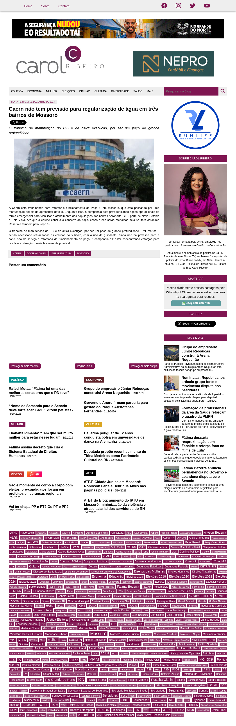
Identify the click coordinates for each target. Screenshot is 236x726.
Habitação (137, 601)
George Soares (122, 596)
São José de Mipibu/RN (124, 685)
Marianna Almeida (217, 624)
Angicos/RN (106, 537)
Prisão (104, 669)
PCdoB (105, 653)
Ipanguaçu (60, 610)
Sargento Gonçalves (195, 685)
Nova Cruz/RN (182, 640)
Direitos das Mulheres (149, 571)
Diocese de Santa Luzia (47, 571)
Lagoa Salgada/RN (153, 620)
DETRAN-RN (208, 566)
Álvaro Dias (52, 537)
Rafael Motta (51, 673)
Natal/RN (75, 639)
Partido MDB (96, 648)
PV (25, 674)
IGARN (133, 605)
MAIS (150, 91)
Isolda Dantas (121, 610)
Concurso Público (70, 561)
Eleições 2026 (27, 581)
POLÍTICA (17, 91)
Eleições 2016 (134, 576)
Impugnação (178, 605)
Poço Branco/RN (111, 660)
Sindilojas (221, 695)
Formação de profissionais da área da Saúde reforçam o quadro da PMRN (204, 412)
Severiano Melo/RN (182, 696)
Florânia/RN (94, 591)
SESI (133, 696)
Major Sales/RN (177, 624)
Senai (213, 691)
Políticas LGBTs (72, 665)
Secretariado (157, 690)
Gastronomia (48, 596)
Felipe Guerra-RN (180, 587)
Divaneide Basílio (25, 577)
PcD (95, 653)
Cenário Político (189, 551)
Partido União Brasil (188, 648)
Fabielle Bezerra (18, 587)
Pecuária (124, 653)
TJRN (13, 710)
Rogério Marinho (138, 679)
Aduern (66, 532)
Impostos (163, 605)
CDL (145, 551)
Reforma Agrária (170, 674)
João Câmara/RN (66, 615)
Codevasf (150, 556)
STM (187, 700)
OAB (212, 639)
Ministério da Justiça (167, 628)
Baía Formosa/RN (101, 542)
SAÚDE (137, 91)
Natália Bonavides (95, 639)
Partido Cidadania (207, 644)
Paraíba (119, 644)
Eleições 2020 (179, 576)
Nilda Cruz (155, 640)
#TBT (89, 473)
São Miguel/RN (146, 685)
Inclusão (192, 605)
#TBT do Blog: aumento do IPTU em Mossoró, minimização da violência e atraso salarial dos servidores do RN (115, 504)
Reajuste (92, 674)
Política (206, 659)
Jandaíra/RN (25, 615)
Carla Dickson (47, 551)
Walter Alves (144, 715)
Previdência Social (86, 669)
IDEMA (92, 605)
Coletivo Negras (165, 556)
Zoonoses (177, 715)
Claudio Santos (71, 556)
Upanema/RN (17, 715)
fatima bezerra (106, 586)
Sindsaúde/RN (61, 700)
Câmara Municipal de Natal (185, 547)
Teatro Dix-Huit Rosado (80, 705)
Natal (63, 640)
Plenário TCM (31, 659)
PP (142, 665)
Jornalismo (157, 614)
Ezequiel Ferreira (216, 581)
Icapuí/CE (70, 606)
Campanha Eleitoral (214, 547)
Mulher (52, 639)
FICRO (60, 591)
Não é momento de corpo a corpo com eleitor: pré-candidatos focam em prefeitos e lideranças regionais (41, 489)
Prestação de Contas (36, 669)
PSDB (175, 669)
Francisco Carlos (136, 591)
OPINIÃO (84, 91)
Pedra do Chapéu (139, 653)
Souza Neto (158, 700)
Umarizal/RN (203, 710)
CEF (174, 551)
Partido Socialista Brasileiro (160, 648)
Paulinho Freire (82, 653)
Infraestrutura (62, 253)
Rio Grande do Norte (60, 679)
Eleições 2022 (202, 576)
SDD (223, 685)
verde (72, 715)
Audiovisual (71, 542)
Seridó (222, 690)
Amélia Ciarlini (69, 537)
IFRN (123, 605)
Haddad (150, 601)
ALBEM (154, 533)
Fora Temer (109, 591)
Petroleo (221, 653)
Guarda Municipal (78, 601)
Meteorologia (129, 628)
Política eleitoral (31, 665)
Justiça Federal (80, 619)
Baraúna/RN (150, 542)
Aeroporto (78, 532)
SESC (124, 695)
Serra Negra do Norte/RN (37, 696)
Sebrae (14, 690)
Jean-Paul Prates (44, 614)
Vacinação (61, 715)
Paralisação (133, 644)
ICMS (82, 605)
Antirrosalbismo (123, 538)
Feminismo (198, 586)
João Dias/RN (84, 615)
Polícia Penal (190, 660)
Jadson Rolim (211, 610)
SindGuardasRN (203, 695)
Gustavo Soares (100, 601)
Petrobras (208, 653)
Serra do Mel (16, 696)
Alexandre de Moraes (190, 533)
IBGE (60, 605)
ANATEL (93, 538)
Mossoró (83, 253)
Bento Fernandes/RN (171, 542)
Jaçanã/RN (195, 610)
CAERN (17, 253)
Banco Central (133, 542)
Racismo (35, 674)
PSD (166, 669)
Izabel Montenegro (176, 610)
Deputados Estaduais (148, 566)
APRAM (181, 537)
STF (171, 700)
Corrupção (191, 561)
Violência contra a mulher (119, 715)
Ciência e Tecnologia (29, 556)
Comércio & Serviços (203, 556)
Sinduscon (77, 700)
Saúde (213, 685)
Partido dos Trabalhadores (50, 648)
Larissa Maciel (191, 620)
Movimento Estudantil (165, 634)
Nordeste (168, 640)
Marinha (14, 628)
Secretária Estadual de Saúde (47, 690)
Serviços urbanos (90, 695)
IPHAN (72, 610)
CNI (133, 556)
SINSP (101, 700)
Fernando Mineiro (43, 591)
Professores (127, 669)
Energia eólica (97, 581)
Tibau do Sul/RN (176, 705)
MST (42, 640)
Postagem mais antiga (144, 366)
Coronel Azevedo (173, 561)
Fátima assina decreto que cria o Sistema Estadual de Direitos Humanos (36, 451)
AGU (129, 533)
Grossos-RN (58, 601)
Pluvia (45, 660)
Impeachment (147, 605)
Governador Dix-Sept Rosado (170, 596)
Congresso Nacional (95, 561)
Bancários (118, 542)
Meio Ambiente (87, 628)
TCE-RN (43, 704)
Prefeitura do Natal (164, 665)
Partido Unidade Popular (214, 648)
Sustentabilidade (217, 700)
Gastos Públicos (28, 596)
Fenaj (27, 591)
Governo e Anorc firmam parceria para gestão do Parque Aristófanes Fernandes (116, 407)
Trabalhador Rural (57, 710)
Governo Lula (31, 601)
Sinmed (91, 700)
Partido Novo (113, 648)
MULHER (51, 91)
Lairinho (168, 619)
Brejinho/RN (102, 547)
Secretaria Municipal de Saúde (129, 690)
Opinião (23, 644)
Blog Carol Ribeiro (215, 542)
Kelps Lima (98, 619)
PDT (114, 653)
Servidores (110, 695)
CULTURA (101, 91)
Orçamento (37, 644)
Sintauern (113, 700)
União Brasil (219, 710)
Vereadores (86, 715)
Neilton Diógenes (138, 640)
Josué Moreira (194, 615)
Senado (203, 690)
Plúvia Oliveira (58, 659)
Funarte (199, 591)
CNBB (126, 556)
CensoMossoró (219, 552)
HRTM (50, 605)
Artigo (20, 542)
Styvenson (199, 700)
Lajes (179, 619)
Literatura (93, 624)
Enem (84, 582)
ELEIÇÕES (68, 91)
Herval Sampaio (186, 601)
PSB (149, 669)
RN (81, 679)
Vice (99, 715)
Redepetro (133, 674)
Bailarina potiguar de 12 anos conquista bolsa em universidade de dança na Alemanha (114, 437)
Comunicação (40, 561)
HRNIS (39, 606)
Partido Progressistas (133, 648)
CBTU (137, 552)
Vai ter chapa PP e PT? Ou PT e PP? (39, 507)
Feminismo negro (216, 586)
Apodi (157, 538)
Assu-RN (32, 542)
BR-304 (64, 547)
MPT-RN (33, 640)
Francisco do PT (156, 591)
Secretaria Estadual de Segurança (88, 690)
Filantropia (81, 591)
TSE (137, 710)
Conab (54, 561)
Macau (163, 624)
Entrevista (114, 581)
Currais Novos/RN (51, 566)
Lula (140, 624)
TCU (63, 705)
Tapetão (14, 704)
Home (28, 6)
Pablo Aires (73, 644)
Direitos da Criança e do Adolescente (111, 571)
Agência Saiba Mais (97, 532)
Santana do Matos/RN (42, 685)
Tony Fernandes (28, 710)
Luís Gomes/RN (127, 624)
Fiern (70, 591)
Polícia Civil (152, 659)
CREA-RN (21, 566)
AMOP (83, 538)
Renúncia (221, 674)
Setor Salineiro (162, 695)
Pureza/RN (15, 674)
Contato (63, 6)
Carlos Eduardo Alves (71, 551)
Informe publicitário (20, 610)
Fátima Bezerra (128, 586)
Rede (122, 674)
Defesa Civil (106, 566)
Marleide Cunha (30, 628)
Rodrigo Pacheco (117, 680)
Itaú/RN (136, 610)
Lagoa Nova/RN (133, 620)
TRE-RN (103, 710)
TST (146, 710)
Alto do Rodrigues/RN (31, 538)
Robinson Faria (97, 679)
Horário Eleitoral (217, 601)
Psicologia (188, 669)
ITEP (145, 610)
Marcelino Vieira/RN (196, 624)
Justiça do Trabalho (31, 619)
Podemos (127, 659)
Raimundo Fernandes (73, 674)
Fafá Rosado (72, 586)
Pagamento (89, 644)
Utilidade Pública (36, 715)
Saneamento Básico (19, 685)
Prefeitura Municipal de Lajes (193, 665)
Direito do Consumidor (76, 571)
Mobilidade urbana (56, 634)
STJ (179, 700)
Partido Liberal (77, 648)
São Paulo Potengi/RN (168, 685)
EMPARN (58, 581)
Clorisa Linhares (91, 556)
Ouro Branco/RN (56, 644)
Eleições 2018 (156, 576)
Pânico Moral (106, 644)
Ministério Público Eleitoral (26, 634)
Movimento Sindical (214, 634)
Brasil (76, 547)
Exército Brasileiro (177, 581)
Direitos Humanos (178, 571)
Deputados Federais (176, 566)
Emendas (44, 581)
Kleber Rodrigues (115, 620)
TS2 (130, 710)
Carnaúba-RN (94, 552)
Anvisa (136, 538)
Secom (23, 691)
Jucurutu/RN (211, 615)
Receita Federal (108, 674)
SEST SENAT (144, 696)
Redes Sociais (149, 674)
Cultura (34, 566)
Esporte (159, 581)
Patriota (30, 653)
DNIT (53, 576)
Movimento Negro (190, 634)
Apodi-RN (168, 537)
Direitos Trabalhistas (204, 571)
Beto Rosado (193, 542)
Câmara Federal (158, 547)
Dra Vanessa (83, 577)
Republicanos (17, 680)
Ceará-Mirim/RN (159, 551)
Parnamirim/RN (167, 644)
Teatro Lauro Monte (106, 705)
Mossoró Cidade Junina (124, 634)
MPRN (22, 639)
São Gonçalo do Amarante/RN (93, 685)
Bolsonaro (35, 547)
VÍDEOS (16, 474)
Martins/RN (49, 628)
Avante (84, 542)
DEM (118, 566)
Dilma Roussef (22, 571)
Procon (114, 669)
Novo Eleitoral (199, 640)
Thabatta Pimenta (140, 705)
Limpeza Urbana (76, 624)
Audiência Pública (51, 542)
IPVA (88, 610)
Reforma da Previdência (197, 673)
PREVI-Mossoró (62, 669)
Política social (52, 665)
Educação (116, 576)
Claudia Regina (52, 556)
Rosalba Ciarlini (162, 679)
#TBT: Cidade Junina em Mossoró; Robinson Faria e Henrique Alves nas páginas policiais (115, 486)
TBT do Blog (28, 705)
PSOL (207, 669)
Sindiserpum (31, 700)
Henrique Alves (166, 601)
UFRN (190, 710)
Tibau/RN (192, 704)
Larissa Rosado (210, 619)
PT (224, 669)
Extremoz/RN (196, 582)
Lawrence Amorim (27, 624)
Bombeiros (50, 547)
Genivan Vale (104, 596)
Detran (194, 566)
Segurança (176, 690)
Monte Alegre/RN (78, 634)
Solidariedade (141, 700)
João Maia (100, 614)
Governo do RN (36, 253)
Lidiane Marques (56, 624)
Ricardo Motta (34, 680)
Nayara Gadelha (118, 640)
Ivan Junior (156, 610)
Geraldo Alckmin (142, 596)
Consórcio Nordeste (121, 561)
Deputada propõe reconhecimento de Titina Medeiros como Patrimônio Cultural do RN (115, 456)
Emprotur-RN (72, 582)
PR (148, 665)
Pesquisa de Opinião (185, 653)
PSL (198, 669)
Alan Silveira (141, 532)
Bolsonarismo (18, 547)
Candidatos (16, 551)
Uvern (50, 715)
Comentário (183, 556)
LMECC (104, 624)
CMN (117, 556)
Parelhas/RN (150, 644)
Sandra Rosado (217, 679)
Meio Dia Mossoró (109, 628)
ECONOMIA (34, 91)
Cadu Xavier (117, 547)
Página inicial (85, 366)
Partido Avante (186, 644)
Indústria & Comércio (213, 605)
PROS (140, 669)
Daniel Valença (79, 566)
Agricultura (117, 532)
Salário (181, 679)
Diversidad (42, 576)
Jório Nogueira (140, 615)
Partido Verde (17, 653)
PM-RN (74, 659)
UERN (166, 710)
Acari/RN (42, 533)
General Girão (66, 596)
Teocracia (124, 705)
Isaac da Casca (102, 610)
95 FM (14, 532)
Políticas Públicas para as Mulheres (105, 665)
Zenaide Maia (162, 715)
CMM (107, 556)
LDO (43, 624)
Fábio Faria (55, 586)
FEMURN (15, 591)
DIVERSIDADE (120, 91)
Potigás (133, 665)
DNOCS (63, 577)
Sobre (45, 6)
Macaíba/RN (151, 624)
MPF (12, 639)
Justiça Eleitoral (57, 619)
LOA (113, 624)
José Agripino (175, 614)
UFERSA (178, 710)
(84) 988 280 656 (196, 303)
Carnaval (108, 551)
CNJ (140, 556)
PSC (157, 669)
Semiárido (191, 691)
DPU (72, 577)
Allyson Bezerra (215, 532)
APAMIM (147, 537)
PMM (94, 659)
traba (42, 710)
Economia (99, 576)
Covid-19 (219, 561)
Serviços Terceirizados (65, 695)
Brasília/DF (88, 547)
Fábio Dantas (37, 586)
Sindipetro (15, 700)
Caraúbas (32, 551)
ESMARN (126, 582)
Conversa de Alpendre (148, 561)
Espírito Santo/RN (143, 582)
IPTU (81, 610)
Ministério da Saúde (191, 628)
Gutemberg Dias (120, 601)
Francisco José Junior (180, 591)
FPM (120, 591)
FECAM (147, 586)
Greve (45, 601)
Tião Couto (159, 704)
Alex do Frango (169, 532)
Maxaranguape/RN (67, 628)
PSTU (217, 669)
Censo (205, 551)
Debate (92, 566)
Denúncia (128, 566)
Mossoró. (146, 634)
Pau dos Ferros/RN (59, 653)
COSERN (205, 561)
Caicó (142, 547)
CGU (12, 556)
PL (19, 659)
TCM (54, 704)
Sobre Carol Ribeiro (195, 158)
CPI (12, 566)
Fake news (88, 586)
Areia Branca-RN (199, 537)
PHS (12, 659)
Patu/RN (41, 653)
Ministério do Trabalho (215, 628)
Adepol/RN (54, 533)
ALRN (14, 537)
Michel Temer (146, 628)
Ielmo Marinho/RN (108, 606)
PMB (84, 660)
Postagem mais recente (25, 366)
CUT (66, 566)
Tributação (119, 710)
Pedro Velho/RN (159, 653)
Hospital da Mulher (21, 605)
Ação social (27, 532)
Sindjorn (46, 700)
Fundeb (210, 591)
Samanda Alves (196, 680)
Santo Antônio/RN (65, 685)
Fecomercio (161, 586)
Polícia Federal (172, 659)
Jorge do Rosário (119, 615)
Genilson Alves (86, 596)
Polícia (138, 659)
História (202, 601)
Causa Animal (123, 551)
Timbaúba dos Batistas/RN (213, 705)
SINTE (125, 700)
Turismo (155, 710)
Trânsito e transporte (82, 710)
